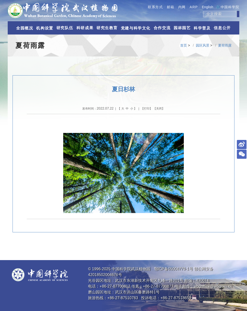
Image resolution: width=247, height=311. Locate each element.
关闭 (159, 108)
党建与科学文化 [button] (136, 28)
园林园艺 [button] (182, 28)
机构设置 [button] (44, 28)
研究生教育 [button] (107, 28)
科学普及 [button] (202, 28)
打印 (147, 108)
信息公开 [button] (222, 28)
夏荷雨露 (225, 45)
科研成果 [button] (84, 28)
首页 (183, 45)
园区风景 (202, 45)
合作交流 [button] (162, 28)
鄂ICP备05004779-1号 (173, 269)
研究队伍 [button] (64, 28)
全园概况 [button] (24, 28)
